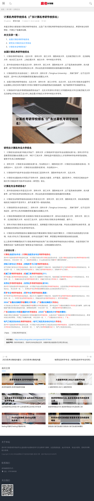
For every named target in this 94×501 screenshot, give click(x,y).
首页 (2, 9)
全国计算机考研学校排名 (19, 39)
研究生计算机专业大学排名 (20, 43)
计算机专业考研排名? (17, 46)
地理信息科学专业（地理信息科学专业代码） (73, 359)
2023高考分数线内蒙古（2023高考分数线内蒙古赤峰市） (26, 359)
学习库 (9, 9)
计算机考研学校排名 (19, 333)
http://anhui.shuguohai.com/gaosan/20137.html (33, 339)
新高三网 (37, 454)
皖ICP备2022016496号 (49, 454)
